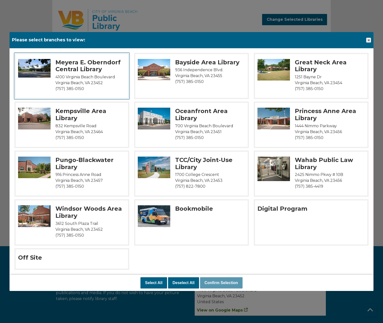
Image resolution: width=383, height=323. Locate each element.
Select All (153, 283)
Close (368, 40)
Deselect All (183, 283)
